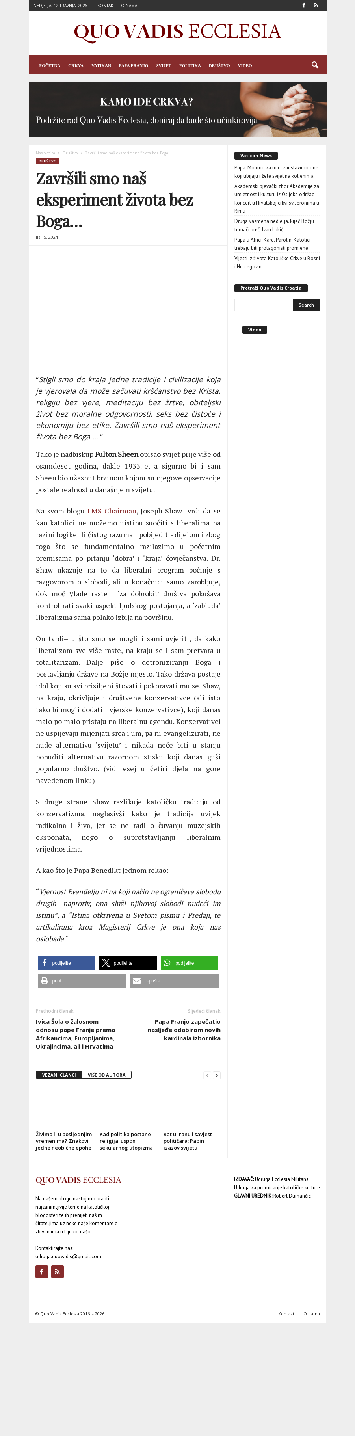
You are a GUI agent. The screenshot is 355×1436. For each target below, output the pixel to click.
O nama (129, 5)
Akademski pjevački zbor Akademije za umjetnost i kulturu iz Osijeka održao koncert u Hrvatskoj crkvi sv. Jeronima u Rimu (276, 198)
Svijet (163, 65)
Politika (190, 65)
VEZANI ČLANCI (59, 1075)
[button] (314, 65)
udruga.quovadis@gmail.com (68, 1256)
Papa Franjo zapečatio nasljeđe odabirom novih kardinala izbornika (184, 1029)
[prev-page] (207, 1075)
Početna (50, 65)
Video (245, 65)
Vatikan (101, 65)
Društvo (219, 65)
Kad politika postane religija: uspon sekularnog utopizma (126, 1141)
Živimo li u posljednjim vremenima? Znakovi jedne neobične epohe (64, 1141)
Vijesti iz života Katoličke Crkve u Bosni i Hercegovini (277, 262)
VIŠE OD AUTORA (107, 1075)
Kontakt (106, 5)
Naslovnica (45, 153)
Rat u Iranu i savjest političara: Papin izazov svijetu (188, 1141)
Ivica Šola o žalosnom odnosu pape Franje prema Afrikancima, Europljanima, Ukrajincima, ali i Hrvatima (75, 1033)
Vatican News (256, 155)
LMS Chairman (111, 510)
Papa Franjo (133, 65)
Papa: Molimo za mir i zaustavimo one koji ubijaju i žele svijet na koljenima (276, 171)
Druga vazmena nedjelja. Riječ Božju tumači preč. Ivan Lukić (274, 225)
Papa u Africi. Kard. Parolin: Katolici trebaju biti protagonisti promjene (272, 243)
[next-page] (217, 1075)
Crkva (76, 65)
